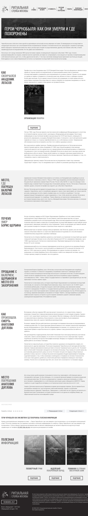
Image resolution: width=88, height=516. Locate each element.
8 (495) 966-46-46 (24, 427)
